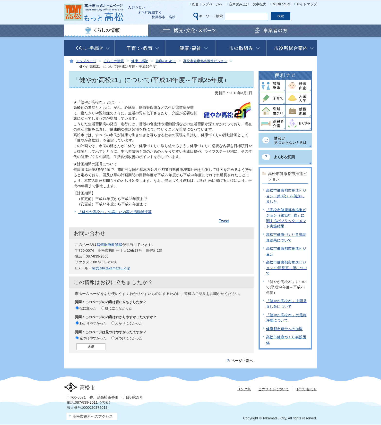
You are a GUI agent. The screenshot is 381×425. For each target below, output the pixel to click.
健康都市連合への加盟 (284, 329)
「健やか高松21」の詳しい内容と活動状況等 (115, 212)
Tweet (224, 221)
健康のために (166, 61)
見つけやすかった (93, 338)
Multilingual (281, 4)
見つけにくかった (128, 338)
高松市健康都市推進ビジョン (205, 61)
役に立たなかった (118, 308)
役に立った (87, 308)
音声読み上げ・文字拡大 (247, 4)
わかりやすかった (93, 323)
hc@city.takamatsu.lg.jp (111, 268)
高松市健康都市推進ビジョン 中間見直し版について (286, 267)
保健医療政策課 (109, 244)
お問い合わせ (306, 389)
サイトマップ (306, 4)
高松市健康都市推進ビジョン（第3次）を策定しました (286, 195)
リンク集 (244, 389)
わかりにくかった (128, 323)
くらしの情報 (114, 61)
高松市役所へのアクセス (93, 416)
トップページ (86, 61)
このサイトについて (273, 389)
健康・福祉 (139, 61)
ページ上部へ (242, 360)
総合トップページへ (207, 4)
